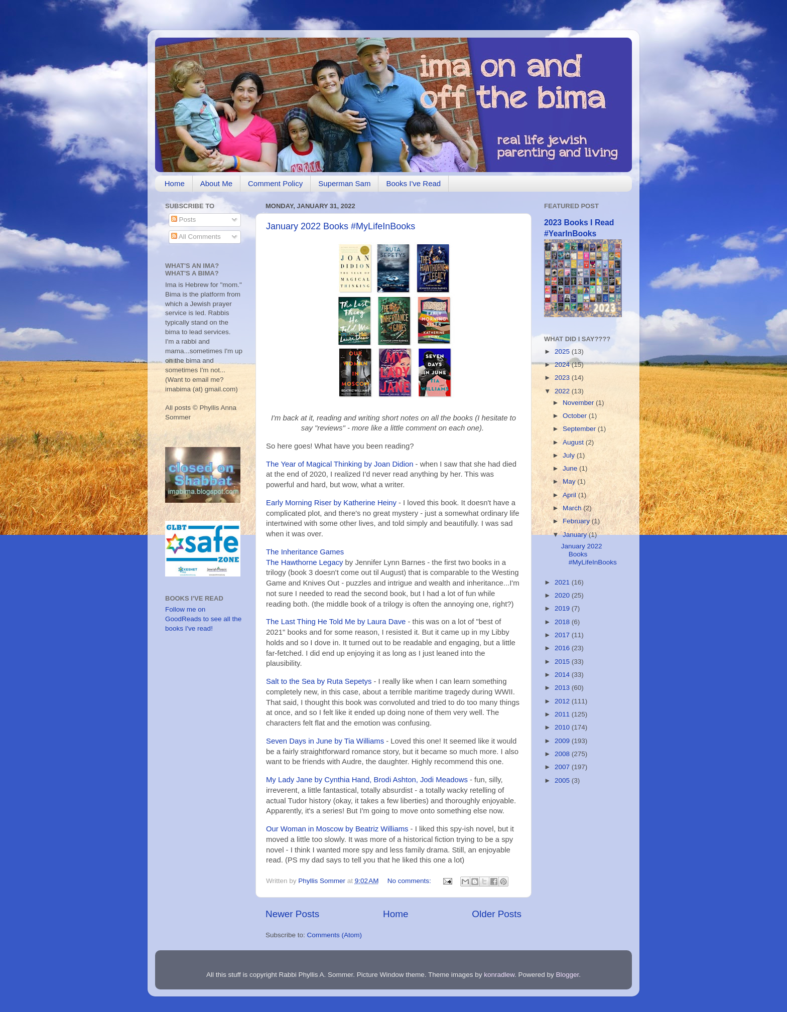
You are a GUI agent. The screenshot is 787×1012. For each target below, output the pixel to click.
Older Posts (496, 914)
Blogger (567, 974)
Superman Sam (344, 183)
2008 (563, 754)
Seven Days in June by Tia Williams (326, 741)
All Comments (196, 236)
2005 (563, 780)
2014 (563, 674)
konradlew (499, 974)
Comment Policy (275, 183)
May (570, 481)
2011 (563, 714)
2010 (563, 727)
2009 (563, 741)
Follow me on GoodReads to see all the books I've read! (203, 619)
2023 (563, 377)
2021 (563, 582)
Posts (183, 219)
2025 (563, 351)
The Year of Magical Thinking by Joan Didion (339, 464)
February (577, 521)
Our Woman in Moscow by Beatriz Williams (337, 829)
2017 (563, 635)
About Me (216, 183)
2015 (563, 661)
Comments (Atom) (334, 935)
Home (175, 183)
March (573, 508)
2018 (563, 622)
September (580, 428)
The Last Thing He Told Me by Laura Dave (336, 622)
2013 (563, 687)
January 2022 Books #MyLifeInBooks (340, 226)
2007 (563, 767)
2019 (563, 608)
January (576, 534)
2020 (563, 595)
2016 (563, 648)
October (576, 415)
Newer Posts (292, 914)
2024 (563, 364)
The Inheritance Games (305, 552)
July (570, 455)
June (571, 468)
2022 (563, 391)
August (574, 442)
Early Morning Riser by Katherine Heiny (331, 503)
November (579, 402)
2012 (563, 701)
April (570, 495)
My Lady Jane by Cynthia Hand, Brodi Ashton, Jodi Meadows (367, 780)
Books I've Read (413, 183)
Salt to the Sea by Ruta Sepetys (318, 681)
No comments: (410, 881)
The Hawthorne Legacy (304, 562)
